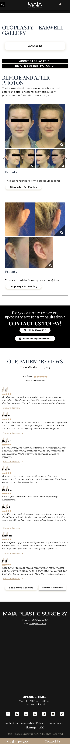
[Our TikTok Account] (62, 715)
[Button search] (60, 4)
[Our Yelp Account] (44, 715)
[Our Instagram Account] (26, 715)
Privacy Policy (55, 723)
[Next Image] (66, 159)
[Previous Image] (3, 159)
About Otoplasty (34, 61)
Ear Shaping (35, 45)
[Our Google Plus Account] (17, 715)
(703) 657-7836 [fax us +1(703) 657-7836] (37, 623)
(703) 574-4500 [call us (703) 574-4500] (17, 741)
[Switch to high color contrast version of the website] (2, 4)
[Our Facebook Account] (8, 715)
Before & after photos (34, 65)
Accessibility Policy (32, 723)
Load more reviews (21, 587)
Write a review (52, 587)
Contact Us (52, 741)
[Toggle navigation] (66, 4)
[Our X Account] (35, 715)
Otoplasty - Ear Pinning (23, 187)
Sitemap (31, 727)
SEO (41, 727)
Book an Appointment (35, 338)
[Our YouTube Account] (53, 715)
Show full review (11, 408)
